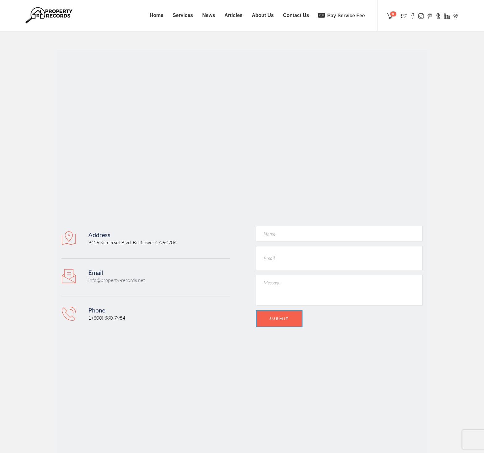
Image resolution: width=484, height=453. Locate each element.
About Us (263, 15)
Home (156, 15)
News (208, 15)
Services (183, 15)
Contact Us (296, 15)
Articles (233, 15)
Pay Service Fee (346, 15)
